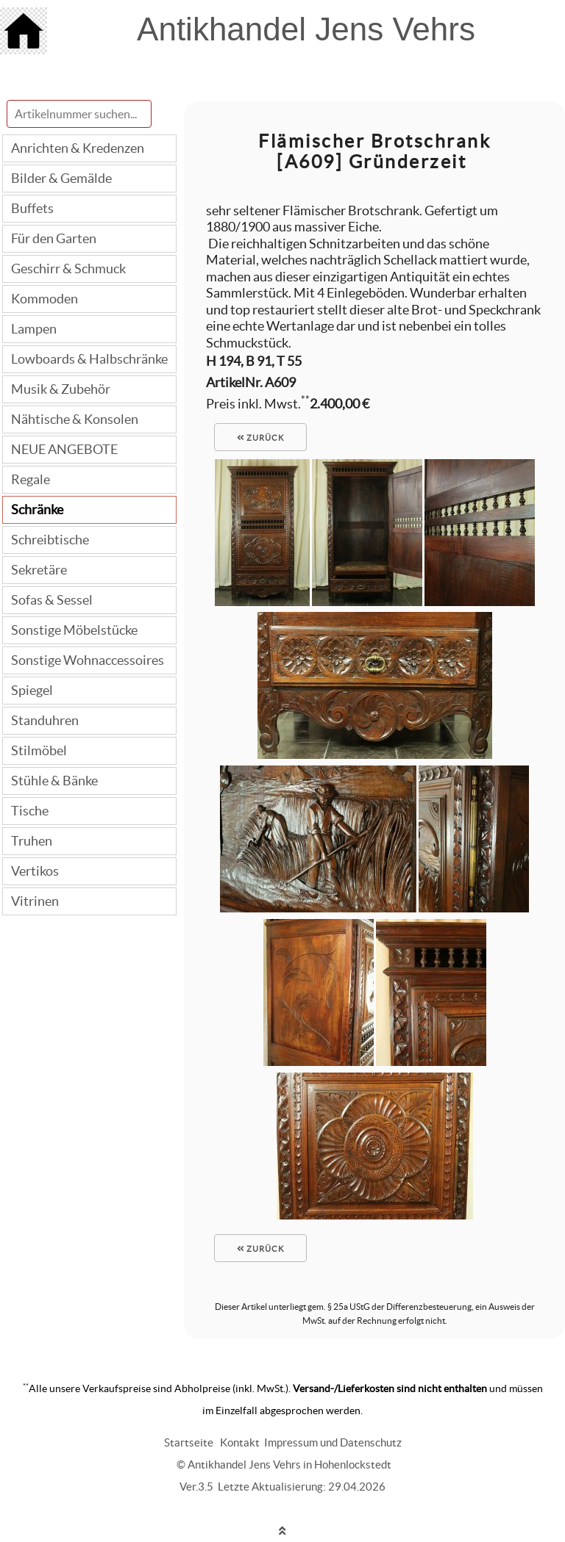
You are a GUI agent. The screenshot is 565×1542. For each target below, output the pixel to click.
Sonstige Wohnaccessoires (87, 660)
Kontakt (240, 1442)
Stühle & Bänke (54, 780)
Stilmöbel (39, 750)
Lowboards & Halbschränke (89, 359)
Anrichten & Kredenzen (77, 148)
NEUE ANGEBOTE (64, 449)
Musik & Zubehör (60, 389)
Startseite (188, 1442)
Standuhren (45, 720)
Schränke (37, 509)
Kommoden (44, 298)
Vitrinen (35, 901)
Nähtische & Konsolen (74, 419)
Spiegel (32, 690)
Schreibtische (50, 539)
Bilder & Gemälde (61, 178)
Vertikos (35, 871)
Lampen (34, 328)
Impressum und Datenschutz (333, 1442)
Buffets (32, 208)
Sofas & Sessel (52, 600)
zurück (260, 437)
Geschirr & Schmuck (68, 268)
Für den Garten (53, 238)
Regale (30, 479)
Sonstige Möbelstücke (74, 630)
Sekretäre (39, 569)
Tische (30, 810)
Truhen (31, 841)
